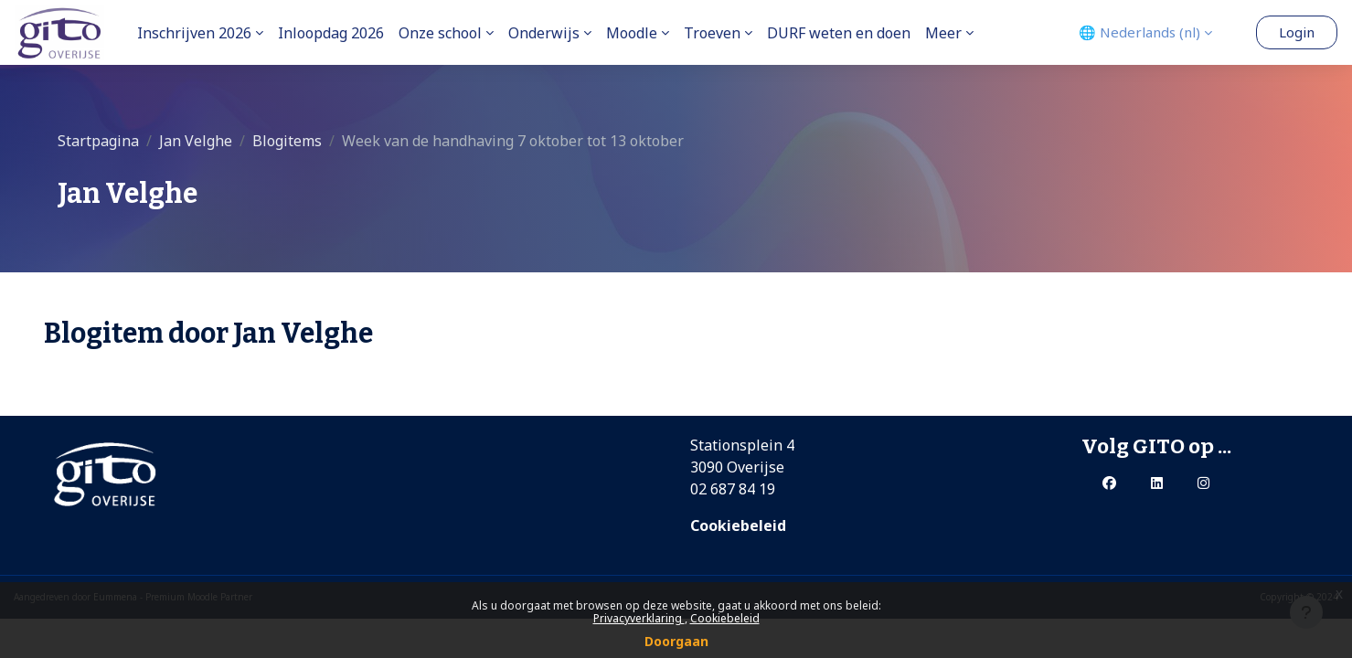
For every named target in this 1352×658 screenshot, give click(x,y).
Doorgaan (676, 641)
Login (1297, 32)
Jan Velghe (195, 141)
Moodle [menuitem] (631, 33)
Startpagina (98, 141)
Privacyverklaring (639, 618)
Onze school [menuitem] (440, 33)
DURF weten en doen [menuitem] (838, 33)
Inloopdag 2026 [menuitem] (331, 33)
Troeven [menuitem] (712, 33)
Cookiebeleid (725, 618)
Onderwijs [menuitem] (544, 33)
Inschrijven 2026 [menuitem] (194, 33)
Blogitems (287, 141)
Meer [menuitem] (943, 33)
